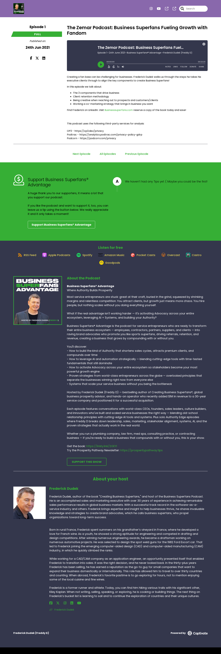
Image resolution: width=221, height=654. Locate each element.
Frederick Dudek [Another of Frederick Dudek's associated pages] (61, 616)
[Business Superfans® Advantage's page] (164, 10)
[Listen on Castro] (95, 269)
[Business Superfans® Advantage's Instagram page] (151, 10)
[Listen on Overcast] (186, 258)
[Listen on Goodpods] (120, 269)
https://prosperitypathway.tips (141, 457)
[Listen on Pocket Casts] (156, 258)
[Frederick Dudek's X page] (54, 609)
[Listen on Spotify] (93, 258)
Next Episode (81, 154)
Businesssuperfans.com (119, 110)
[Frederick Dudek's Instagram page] (58, 609)
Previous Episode (136, 154)
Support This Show (87, 468)
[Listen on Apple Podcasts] (63, 258)
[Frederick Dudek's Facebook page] (50, 609)
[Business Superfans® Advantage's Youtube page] (157, 10)
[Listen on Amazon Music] (122, 258)
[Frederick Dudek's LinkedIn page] (61, 609)
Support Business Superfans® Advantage (61, 225)
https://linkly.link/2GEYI (101, 453)
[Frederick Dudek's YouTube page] (66, 609)
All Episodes (108, 154)
